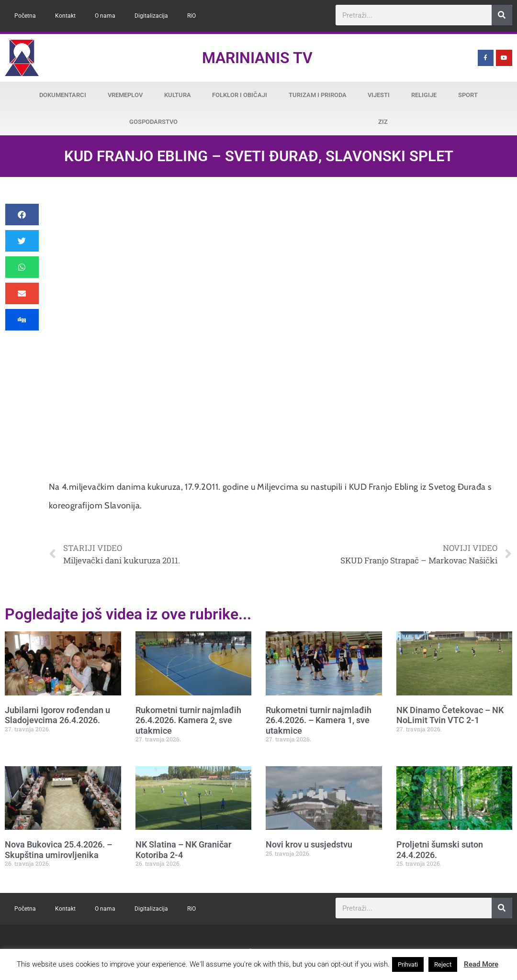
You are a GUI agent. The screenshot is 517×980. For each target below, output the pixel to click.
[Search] (502, 15)
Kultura (177, 95)
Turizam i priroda (318, 95)
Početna (25, 15)
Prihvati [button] (408, 964)
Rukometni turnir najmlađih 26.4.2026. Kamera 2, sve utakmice (188, 720)
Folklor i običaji (239, 95)
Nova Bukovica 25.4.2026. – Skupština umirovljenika (58, 849)
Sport (468, 95)
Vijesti (379, 95)
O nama (105, 15)
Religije (424, 95)
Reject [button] (442, 964)
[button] (22, 214)
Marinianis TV (257, 58)
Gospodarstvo (153, 121)
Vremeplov (125, 95)
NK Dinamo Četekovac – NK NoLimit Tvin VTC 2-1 (450, 715)
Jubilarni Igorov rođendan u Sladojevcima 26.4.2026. (57, 715)
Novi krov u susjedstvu (309, 844)
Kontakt (65, 15)
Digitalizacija (151, 15)
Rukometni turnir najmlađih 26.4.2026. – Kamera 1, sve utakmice (318, 720)
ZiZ (383, 121)
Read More (481, 964)
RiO (191, 15)
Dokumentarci (62, 95)
